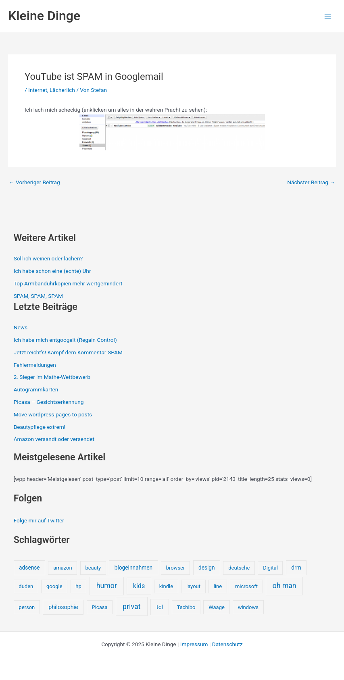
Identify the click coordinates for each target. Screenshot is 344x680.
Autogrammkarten (36, 389)
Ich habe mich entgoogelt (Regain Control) (65, 340)
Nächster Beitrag (311, 182)
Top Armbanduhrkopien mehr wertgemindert (68, 283)
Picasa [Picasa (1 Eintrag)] (99, 607)
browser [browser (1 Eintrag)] (175, 568)
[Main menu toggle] (328, 16)
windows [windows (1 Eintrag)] (248, 607)
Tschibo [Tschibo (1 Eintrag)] (186, 607)
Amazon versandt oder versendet (54, 439)
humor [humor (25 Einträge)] (106, 586)
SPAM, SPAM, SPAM (38, 296)
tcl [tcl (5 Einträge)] (159, 607)
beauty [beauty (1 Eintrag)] (93, 568)
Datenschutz (227, 644)
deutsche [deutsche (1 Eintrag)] (239, 568)
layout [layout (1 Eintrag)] (193, 586)
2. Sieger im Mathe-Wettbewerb (52, 377)
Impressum (194, 644)
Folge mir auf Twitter (39, 520)
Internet (37, 90)
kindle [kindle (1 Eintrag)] (166, 586)
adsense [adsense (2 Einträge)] (29, 567)
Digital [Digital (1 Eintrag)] (270, 568)
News (20, 327)
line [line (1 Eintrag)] (218, 586)
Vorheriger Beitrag (34, 182)
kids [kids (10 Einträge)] (139, 586)
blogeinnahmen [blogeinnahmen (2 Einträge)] (133, 567)
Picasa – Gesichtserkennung (49, 402)
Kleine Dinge (44, 15)
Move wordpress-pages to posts (53, 414)
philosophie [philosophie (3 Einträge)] (63, 607)
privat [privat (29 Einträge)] (132, 606)
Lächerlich (62, 90)
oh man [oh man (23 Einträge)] (284, 586)
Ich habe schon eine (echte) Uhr (52, 271)
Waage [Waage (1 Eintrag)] (216, 607)
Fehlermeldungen (35, 365)
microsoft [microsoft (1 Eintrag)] (246, 586)
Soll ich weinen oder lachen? (48, 258)
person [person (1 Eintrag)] (27, 607)
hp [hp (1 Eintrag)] (78, 586)
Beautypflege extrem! (39, 427)
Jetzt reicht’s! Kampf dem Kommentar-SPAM (68, 352)
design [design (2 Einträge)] (206, 567)
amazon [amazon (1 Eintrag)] (62, 568)
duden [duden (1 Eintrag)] (26, 586)
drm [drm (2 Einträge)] (296, 567)
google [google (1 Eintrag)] (54, 586)
